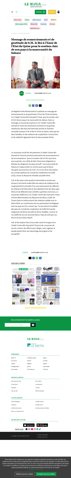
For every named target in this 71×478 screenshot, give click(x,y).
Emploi (45, 363)
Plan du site (14, 391)
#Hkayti (27, 20)
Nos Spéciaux (30, 369)
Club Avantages (15, 401)
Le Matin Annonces (16, 408)
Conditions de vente (42, 437)
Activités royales (31, 358)
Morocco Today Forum (17, 411)
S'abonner (52, 12)
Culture (13, 363)
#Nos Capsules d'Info (21, 24)
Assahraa (13, 405)
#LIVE (45, 20)
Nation (45, 358)
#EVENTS (53, 20)
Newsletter (40, 12)
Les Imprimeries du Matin (42, 408)
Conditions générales (42, 435)
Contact (37, 387)
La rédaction (38, 384)
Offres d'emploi (39, 391)
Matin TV (13, 358)
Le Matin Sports (39, 401)
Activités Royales (23, 33)
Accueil (13, 33)
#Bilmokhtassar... (35, 28)
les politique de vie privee (35, 469)
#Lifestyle (43, 24)
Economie (14, 361)
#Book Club (34, 24)
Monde (29, 361)
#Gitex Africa (17, 20)
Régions (29, 363)
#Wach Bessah (37, 20)
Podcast (45, 369)
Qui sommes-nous (16, 381)
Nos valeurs (38, 381)
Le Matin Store (39, 405)
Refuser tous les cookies (24, 474)
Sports (29, 366)
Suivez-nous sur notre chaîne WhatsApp (35, 100)
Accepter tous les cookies (46, 474)
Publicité (13, 387)
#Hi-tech (52, 24)
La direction (14, 384)
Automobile (46, 366)
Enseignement (15, 366)
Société (45, 361)
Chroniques (14, 369)
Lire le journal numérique (35, 307)
